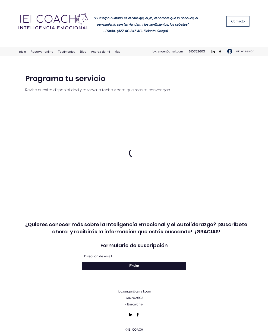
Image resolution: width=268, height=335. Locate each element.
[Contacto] (237, 21)
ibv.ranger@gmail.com (167, 51)
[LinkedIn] (213, 51)
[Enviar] (134, 266)
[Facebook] (220, 51)
